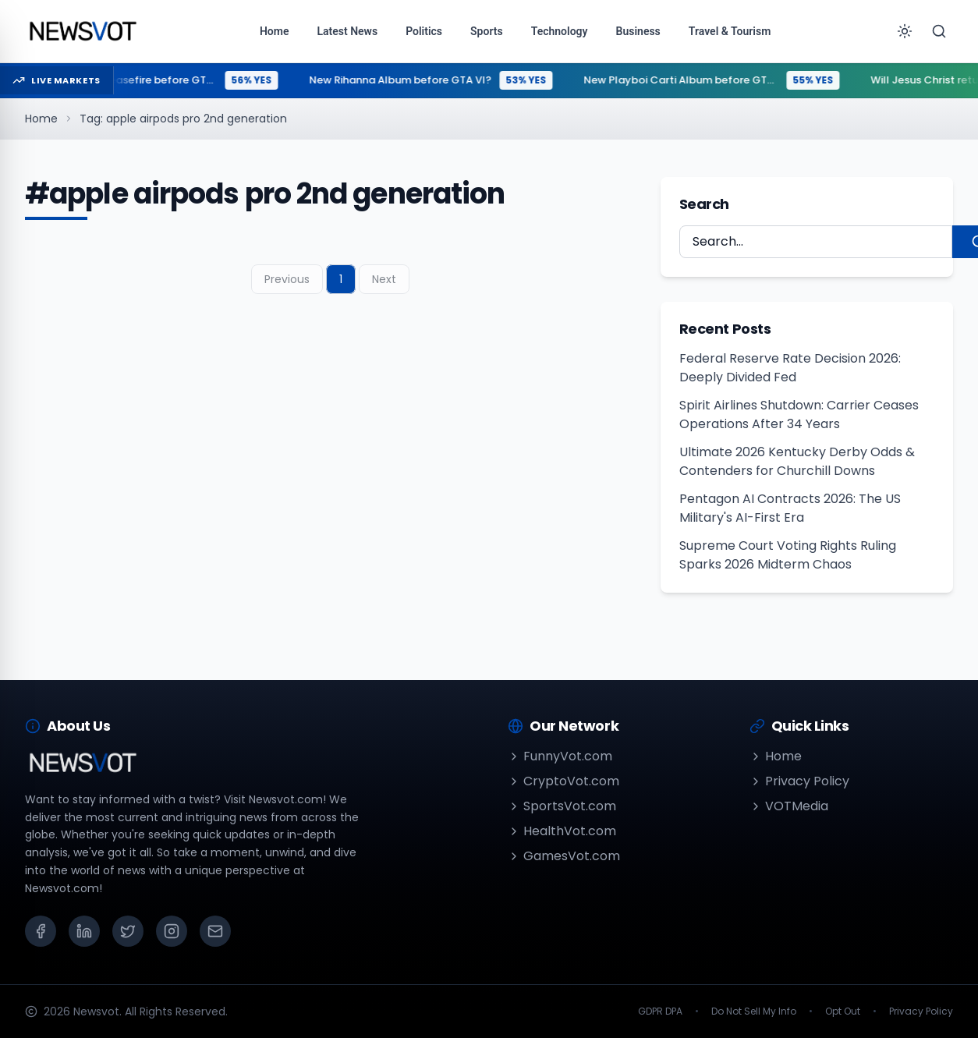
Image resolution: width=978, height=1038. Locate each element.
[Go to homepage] (82, 31)
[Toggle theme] (905, 31)
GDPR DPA (660, 1011)
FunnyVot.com (560, 756)
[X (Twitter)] (128, 931)
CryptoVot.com (563, 781)
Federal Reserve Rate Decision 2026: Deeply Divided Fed (790, 367)
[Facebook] (40, 931)
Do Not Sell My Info (753, 1011)
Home (41, 118)
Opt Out (842, 1011)
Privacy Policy (799, 781)
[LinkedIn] (84, 931)
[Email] (215, 931)
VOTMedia (788, 806)
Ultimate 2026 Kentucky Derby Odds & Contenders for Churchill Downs (797, 461)
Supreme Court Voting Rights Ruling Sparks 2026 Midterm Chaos (787, 555)
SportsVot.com (562, 806)
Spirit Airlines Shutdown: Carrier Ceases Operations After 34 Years (799, 414)
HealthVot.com (562, 831)
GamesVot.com (564, 856)
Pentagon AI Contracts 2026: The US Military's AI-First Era (790, 508)
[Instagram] (171, 931)
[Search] (939, 31)
